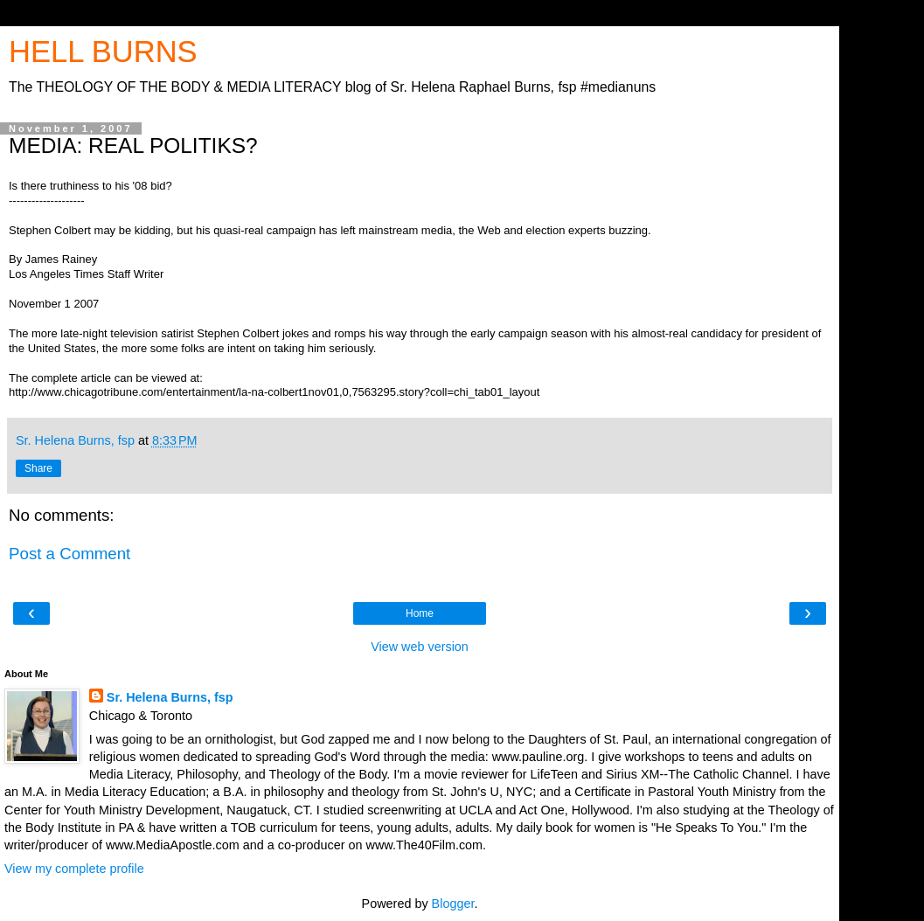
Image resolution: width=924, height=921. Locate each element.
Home (420, 613)
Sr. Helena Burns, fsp (170, 697)
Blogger (453, 904)
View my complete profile (74, 869)
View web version (420, 647)
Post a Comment (69, 553)
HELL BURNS (103, 51)
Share (38, 468)
